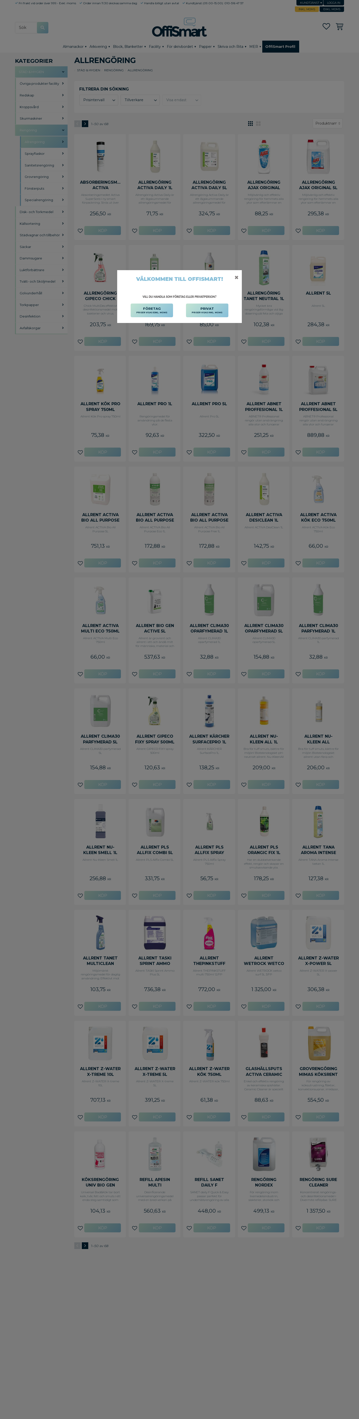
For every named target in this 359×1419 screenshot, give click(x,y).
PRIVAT (207, 311)
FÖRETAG (151, 311)
